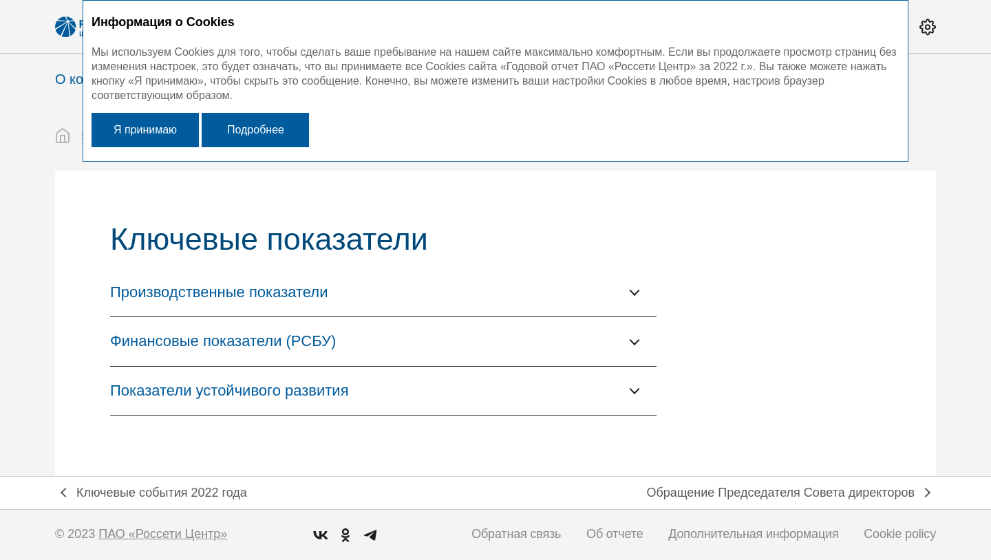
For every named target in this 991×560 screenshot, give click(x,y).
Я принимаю (145, 130)
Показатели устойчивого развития (229, 390)
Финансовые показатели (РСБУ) (223, 340)
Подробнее (255, 130)
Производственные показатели (219, 292)
